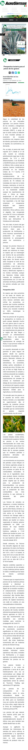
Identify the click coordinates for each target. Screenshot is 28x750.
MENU (11, 20)
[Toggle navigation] (17, 19)
